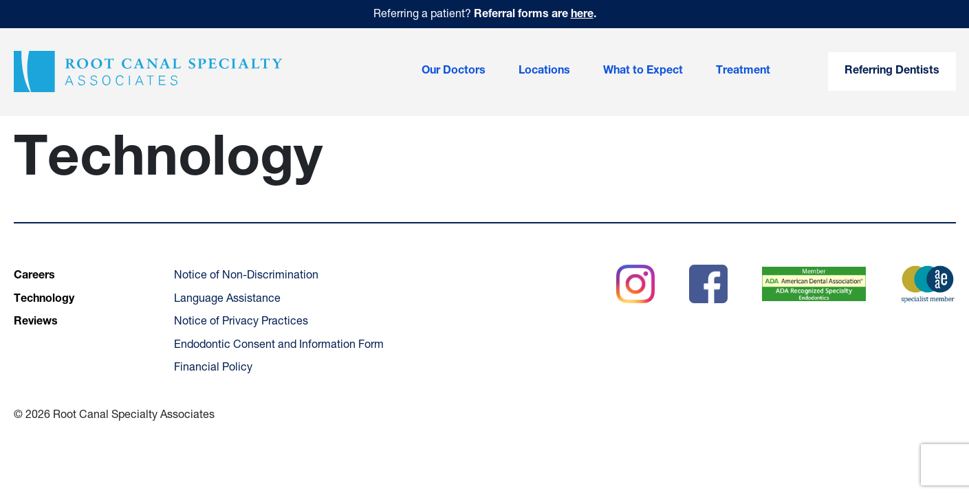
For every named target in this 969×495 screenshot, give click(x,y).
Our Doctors (454, 71)
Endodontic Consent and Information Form (279, 345)
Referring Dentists (892, 71)
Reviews (36, 322)
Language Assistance (227, 299)
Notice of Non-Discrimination (246, 276)
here (582, 15)
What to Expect (643, 71)
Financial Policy (213, 368)
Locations (544, 71)
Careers (34, 276)
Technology (44, 299)
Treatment (743, 71)
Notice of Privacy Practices (241, 322)
